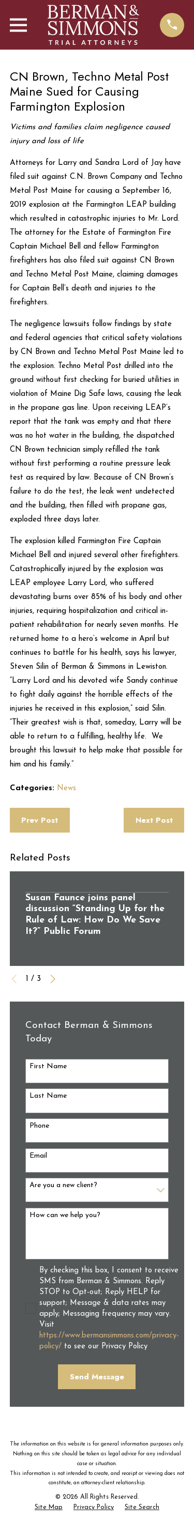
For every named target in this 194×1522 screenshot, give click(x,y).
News (66, 788)
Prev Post (39, 820)
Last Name (48, 1096)
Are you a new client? (63, 1185)
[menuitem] (49, 1508)
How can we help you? (64, 1215)
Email (38, 1156)
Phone (39, 1126)
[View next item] (53, 979)
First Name (48, 1066)
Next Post (154, 820)
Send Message (97, 1376)
